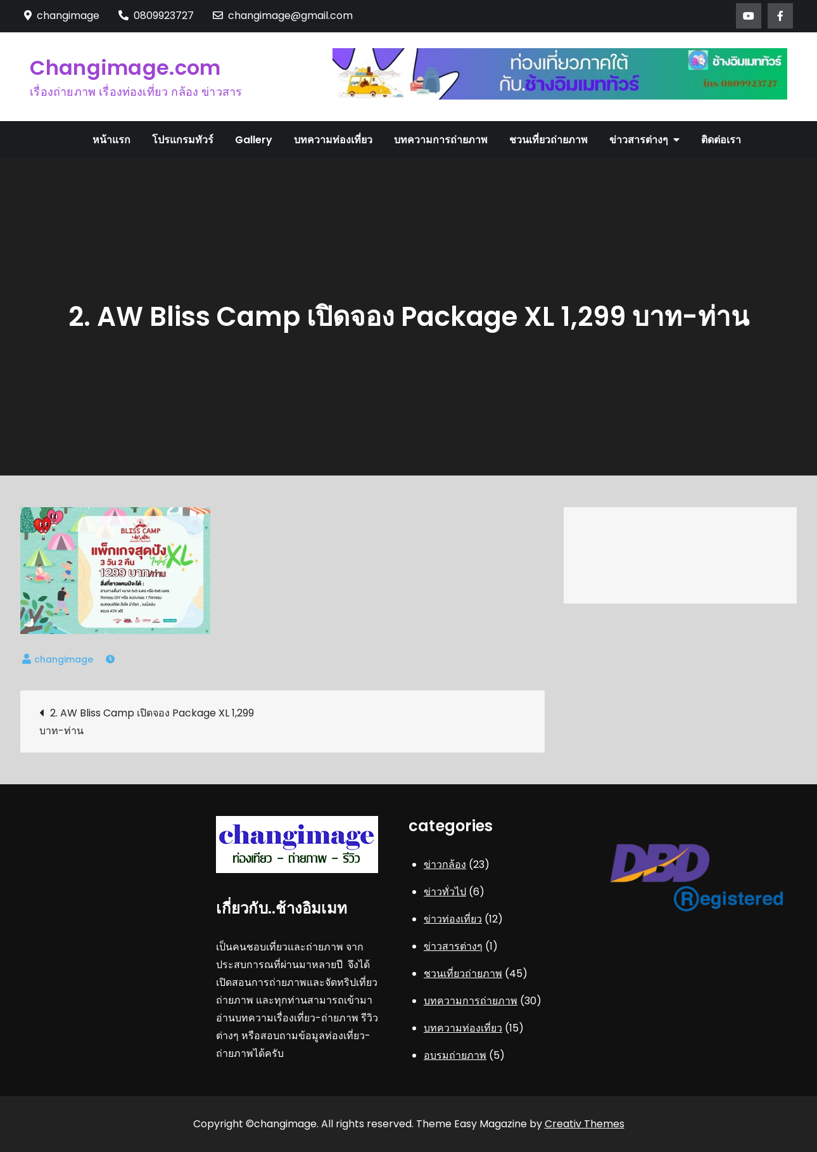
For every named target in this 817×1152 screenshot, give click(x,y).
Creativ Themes (584, 1123)
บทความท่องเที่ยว (333, 140)
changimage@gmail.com (283, 15)
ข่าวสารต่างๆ (638, 140)
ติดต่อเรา (721, 140)
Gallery (253, 140)
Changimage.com (125, 67)
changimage (63, 659)
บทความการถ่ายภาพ (441, 140)
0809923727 (156, 15)
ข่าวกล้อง (445, 864)
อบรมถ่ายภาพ (455, 1055)
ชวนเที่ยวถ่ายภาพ (548, 140)
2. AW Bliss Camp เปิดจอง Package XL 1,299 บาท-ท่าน (146, 722)
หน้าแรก (111, 140)
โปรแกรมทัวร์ (182, 140)
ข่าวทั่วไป (445, 891)
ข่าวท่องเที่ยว (453, 919)
